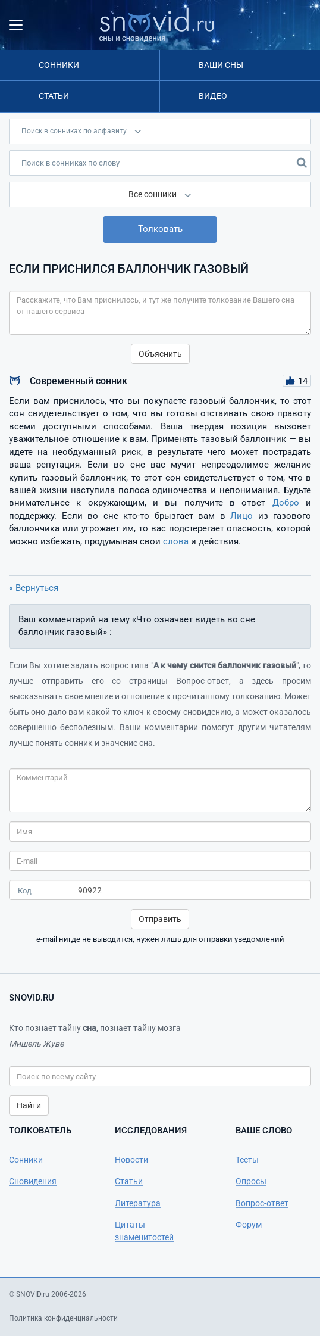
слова (176, 541)
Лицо (241, 515)
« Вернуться (33, 588)
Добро (285, 502)
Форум (249, 1224)
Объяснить (160, 354)
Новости (131, 1159)
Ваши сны (221, 65)
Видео (213, 96)
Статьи (54, 96)
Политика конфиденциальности (63, 1318)
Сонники (59, 65)
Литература (138, 1203)
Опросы (251, 1181)
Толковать (160, 228)
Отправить (160, 919)
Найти (29, 1105)
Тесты (247, 1159)
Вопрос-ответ (262, 1203)
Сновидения (33, 1181)
